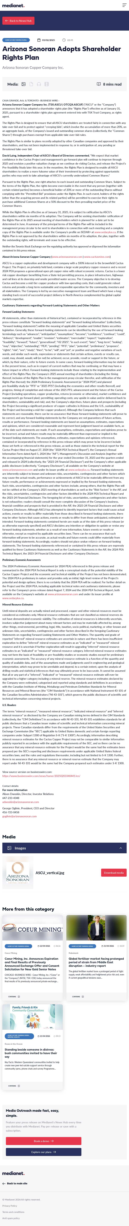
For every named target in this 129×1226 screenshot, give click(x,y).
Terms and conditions (13, 1212)
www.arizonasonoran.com (67, 256)
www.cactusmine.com (97, 256)
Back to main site (14, 1183)
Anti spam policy (11, 1218)
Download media (114, 872)
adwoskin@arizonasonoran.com (20, 802)
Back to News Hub (18, 20)
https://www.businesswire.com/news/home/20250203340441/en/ (41, 776)
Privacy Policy (9, 1205)
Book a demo (44, 1141)
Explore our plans (43, 1152)
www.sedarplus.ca (105, 232)
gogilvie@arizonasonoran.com (19, 816)
